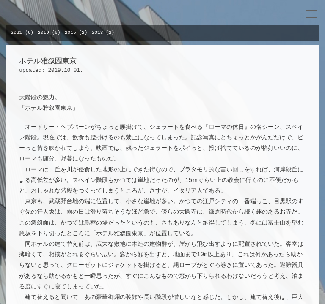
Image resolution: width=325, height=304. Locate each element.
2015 (70, 32)
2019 (43, 32)
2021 (16, 32)
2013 (97, 32)
